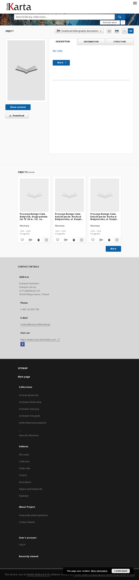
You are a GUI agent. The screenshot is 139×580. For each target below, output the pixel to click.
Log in (22, 544)
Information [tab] (91, 41)
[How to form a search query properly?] (123, 22)
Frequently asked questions (33, 515)
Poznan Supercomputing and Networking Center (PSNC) (103, 574)
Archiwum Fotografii (29, 415)
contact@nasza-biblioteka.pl (35, 324)
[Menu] (135, 3)
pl (124, 31)
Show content (18, 107)
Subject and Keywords (30, 489)
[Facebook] (22, 344)
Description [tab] (63, 41)
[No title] (26, 70)
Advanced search (110, 22)
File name (24, 454)
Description (25, 482)
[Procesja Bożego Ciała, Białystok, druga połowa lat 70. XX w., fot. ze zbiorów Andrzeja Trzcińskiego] (34, 195)
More (113, 248)
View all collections (29, 435)
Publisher (24, 495)
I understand (120, 571)
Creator (23, 475)
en (130, 31)
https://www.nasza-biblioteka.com (40, 339)
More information (99, 571)
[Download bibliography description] (30, 240)
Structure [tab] (119, 41)
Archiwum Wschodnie (30, 402)
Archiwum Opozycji (29, 409)
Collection (24, 461)
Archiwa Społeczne (29, 395)
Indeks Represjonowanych (32, 422)
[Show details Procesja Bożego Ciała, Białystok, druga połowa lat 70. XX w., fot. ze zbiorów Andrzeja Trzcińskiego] (46, 240)
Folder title (24, 468)
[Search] (120, 17)
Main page (24, 376)
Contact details (27, 522)
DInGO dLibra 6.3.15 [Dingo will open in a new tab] (38, 574)
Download (16, 116)
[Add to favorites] (109, 31)
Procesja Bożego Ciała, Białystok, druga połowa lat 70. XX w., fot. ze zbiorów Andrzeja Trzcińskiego (33, 216)
